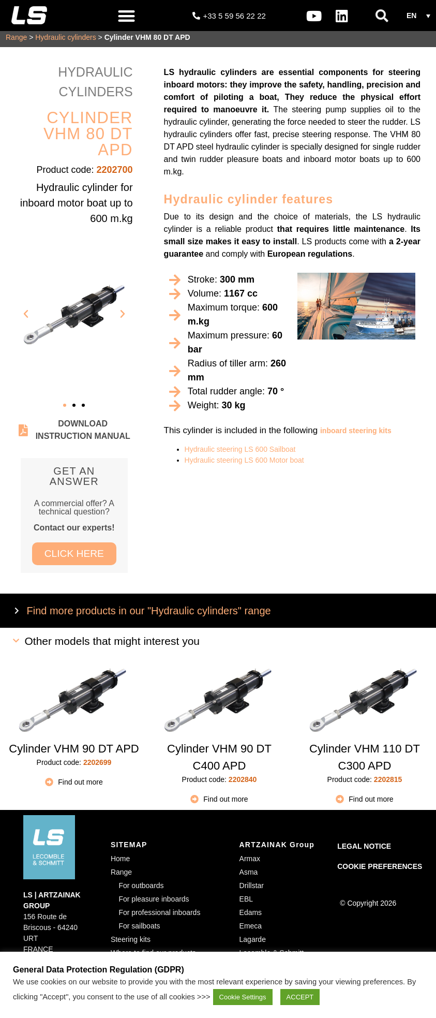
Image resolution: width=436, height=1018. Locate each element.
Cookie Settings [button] (242, 997)
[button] (126, 15)
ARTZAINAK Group (277, 848)
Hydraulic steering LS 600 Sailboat (240, 452)
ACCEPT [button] (300, 997)
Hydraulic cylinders (65, 40)
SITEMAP (129, 848)
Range (16, 40)
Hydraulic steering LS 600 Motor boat (244, 463)
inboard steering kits (356, 434)
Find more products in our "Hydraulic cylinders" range (149, 613)
